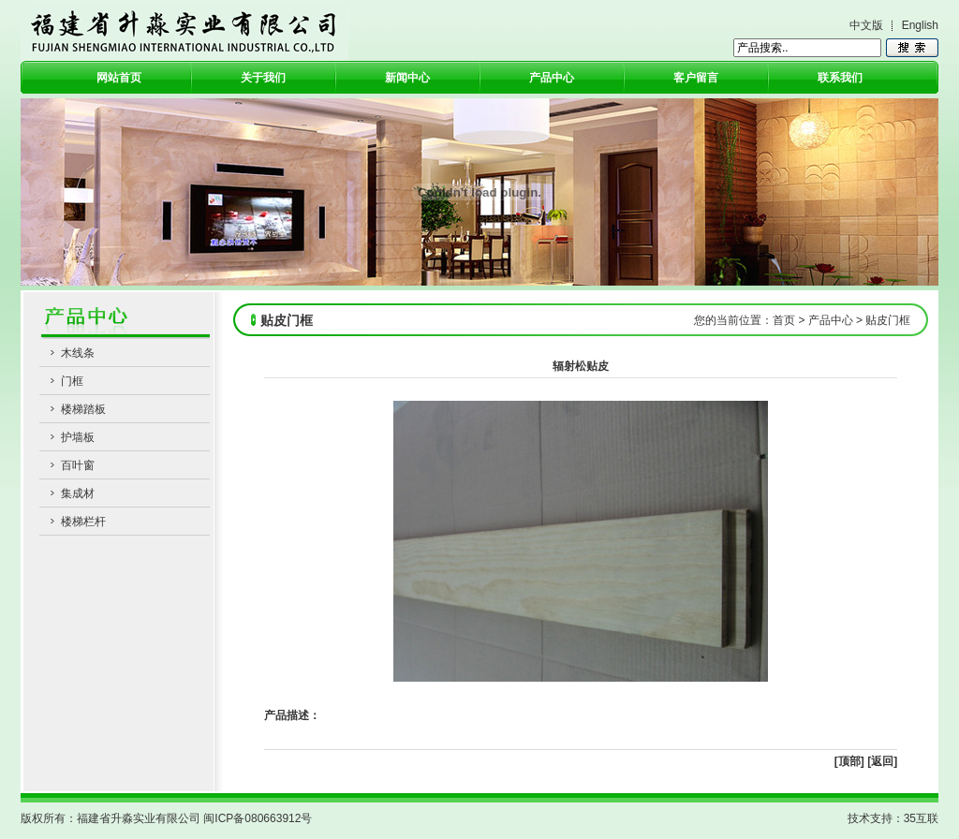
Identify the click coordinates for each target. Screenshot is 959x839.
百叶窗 (78, 465)
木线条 (78, 353)
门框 (72, 381)
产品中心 (551, 77)
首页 (784, 320)
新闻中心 (407, 77)
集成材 (78, 493)
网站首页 (118, 77)
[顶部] (849, 761)
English (920, 25)
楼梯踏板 (83, 409)
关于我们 (263, 77)
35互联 (921, 818)
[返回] (882, 761)
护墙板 (78, 437)
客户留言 (695, 77)
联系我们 (840, 77)
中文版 (866, 25)
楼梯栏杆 (83, 521)
